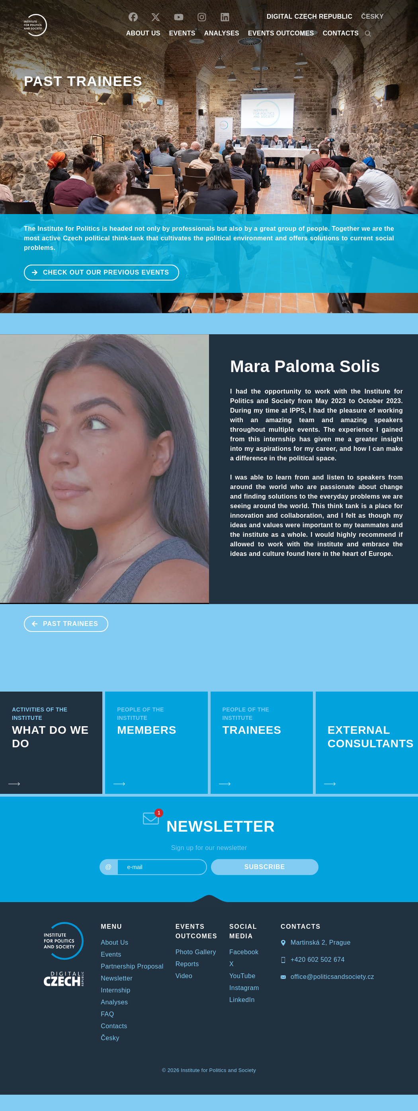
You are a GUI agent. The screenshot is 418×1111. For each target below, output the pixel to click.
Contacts (114, 1026)
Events (111, 954)
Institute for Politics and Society (218, 1070)
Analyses (221, 33)
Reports (187, 964)
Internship (115, 990)
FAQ (107, 1014)
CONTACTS (341, 33)
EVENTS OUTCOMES (281, 33)
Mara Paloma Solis (305, 366)
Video (184, 976)
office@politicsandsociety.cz (327, 976)
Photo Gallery (196, 952)
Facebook (243, 952)
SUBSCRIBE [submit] (264, 866)
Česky (372, 16)
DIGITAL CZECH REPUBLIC (309, 16)
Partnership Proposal (132, 966)
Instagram (244, 987)
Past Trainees (83, 81)
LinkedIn (242, 999)
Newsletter (117, 978)
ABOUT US (143, 33)
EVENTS (182, 33)
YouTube (242, 976)
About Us (114, 942)
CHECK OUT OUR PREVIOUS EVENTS (97, 272)
